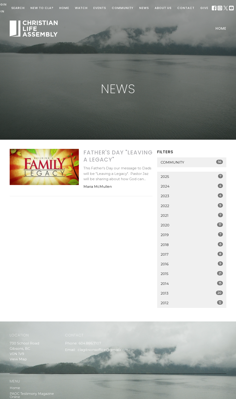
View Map (18, 359)
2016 (192, 263)
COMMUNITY (122, 8)
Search (18, 8)
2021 (192, 215)
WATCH (81, 8)
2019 (192, 234)
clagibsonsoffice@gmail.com (103, 349)
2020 (192, 225)
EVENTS (99, 8)
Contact (186, 8)
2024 (192, 186)
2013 (192, 293)
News (144, 8)
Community (192, 162)
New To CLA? (41, 8)
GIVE (204, 8)
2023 (192, 195)
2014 (192, 283)
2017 (192, 254)
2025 (192, 176)
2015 (192, 273)
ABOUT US (163, 8)
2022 (192, 205)
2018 (192, 244)
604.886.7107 (90, 343)
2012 (192, 302)
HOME (64, 8)
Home (220, 28)
